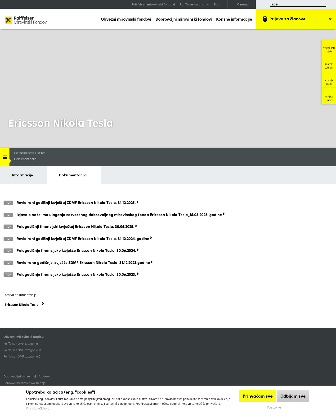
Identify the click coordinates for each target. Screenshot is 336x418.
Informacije (22, 175)
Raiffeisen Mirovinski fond (26, 20)
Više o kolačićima (37, 408)
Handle (4, 155)
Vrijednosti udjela (329, 47)
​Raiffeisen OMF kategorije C (22, 356)
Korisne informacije (234, 19)
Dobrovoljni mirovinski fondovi (184, 19)
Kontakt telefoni (329, 63)
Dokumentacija (73, 175)
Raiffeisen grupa (192, 4)
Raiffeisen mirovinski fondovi (153, 4)
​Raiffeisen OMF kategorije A (22, 343)
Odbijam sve (292, 396)
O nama (243, 4)
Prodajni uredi (329, 79)
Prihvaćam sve (258, 396)
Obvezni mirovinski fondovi (126, 19)
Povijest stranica (328, 96)
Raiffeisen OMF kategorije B (22, 350)
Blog (217, 4)
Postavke (274, 407)
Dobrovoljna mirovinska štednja (24, 383)
